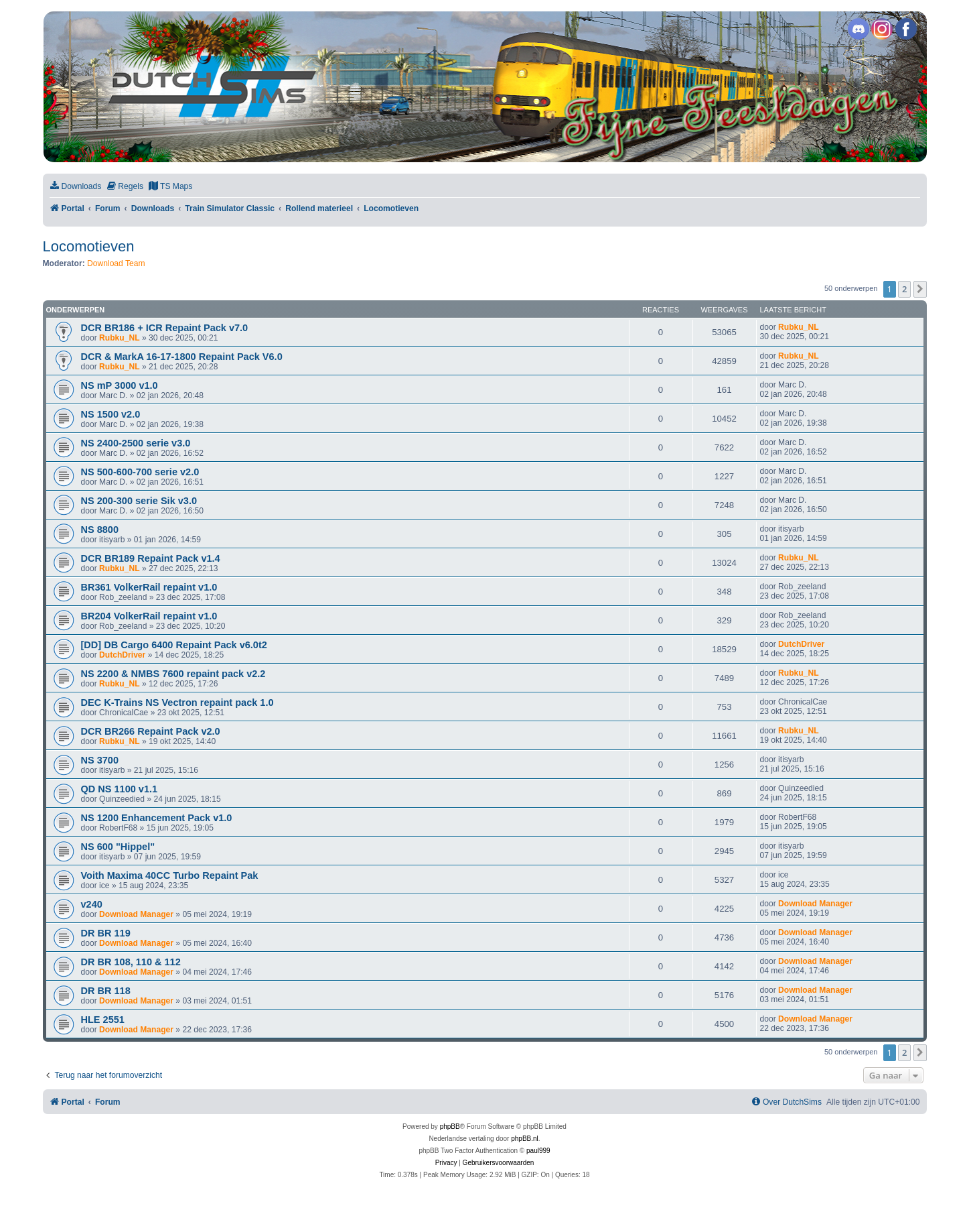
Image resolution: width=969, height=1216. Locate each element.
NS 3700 (100, 760)
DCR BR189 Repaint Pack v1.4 (150, 558)
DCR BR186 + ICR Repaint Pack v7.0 (164, 327)
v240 (91, 904)
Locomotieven (89, 246)
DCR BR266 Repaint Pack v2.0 (150, 731)
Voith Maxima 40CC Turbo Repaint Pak (169, 875)
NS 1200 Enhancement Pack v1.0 (156, 817)
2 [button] (904, 289)
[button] (920, 289)
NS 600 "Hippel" (118, 846)
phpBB (450, 1126)
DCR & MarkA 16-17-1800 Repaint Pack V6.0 (182, 356)
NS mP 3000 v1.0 (119, 385)
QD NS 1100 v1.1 (119, 789)
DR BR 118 (106, 990)
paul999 (538, 1150)
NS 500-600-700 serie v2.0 (140, 472)
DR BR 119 (106, 933)
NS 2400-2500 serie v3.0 (136, 443)
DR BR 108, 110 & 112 (131, 962)
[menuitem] (76, 187)
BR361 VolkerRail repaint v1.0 (149, 587)
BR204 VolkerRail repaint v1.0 (149, 616)
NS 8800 (100, 529)
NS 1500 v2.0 (111, 414)
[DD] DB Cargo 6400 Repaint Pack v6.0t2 (174, 645)
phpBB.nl (524, 1138)
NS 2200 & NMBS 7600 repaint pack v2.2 (173, 673)
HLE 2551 (103, 1019)
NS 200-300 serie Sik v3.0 (139, 500)
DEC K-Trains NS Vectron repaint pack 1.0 (177, 702)
